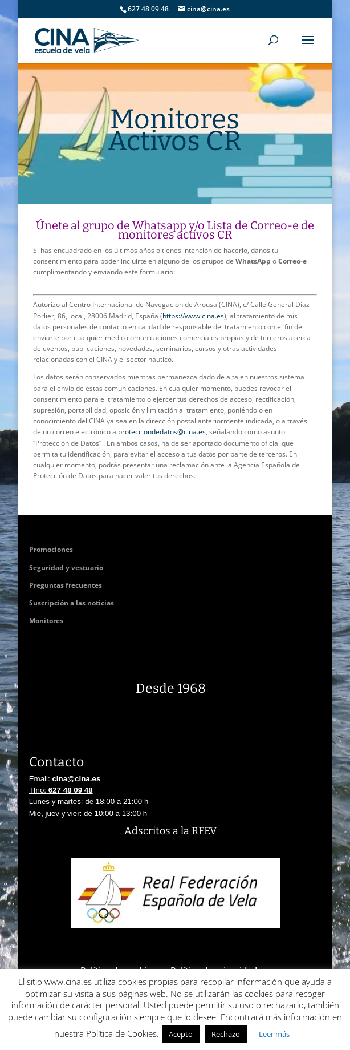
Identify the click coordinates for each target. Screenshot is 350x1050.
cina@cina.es (76, 778)
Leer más (274, 1034)
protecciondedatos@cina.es (162, 432)
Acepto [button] (181, 1034)
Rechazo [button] (225, 1034)
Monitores (46, 620)
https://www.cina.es (193, 316)
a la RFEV (195, 831)
